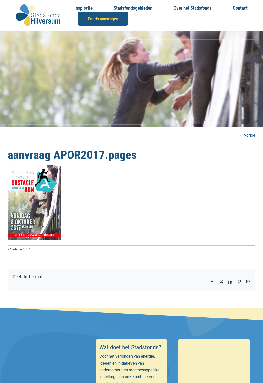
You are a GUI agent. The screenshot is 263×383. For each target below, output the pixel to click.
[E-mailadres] (49, 369)
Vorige (249, 135)
